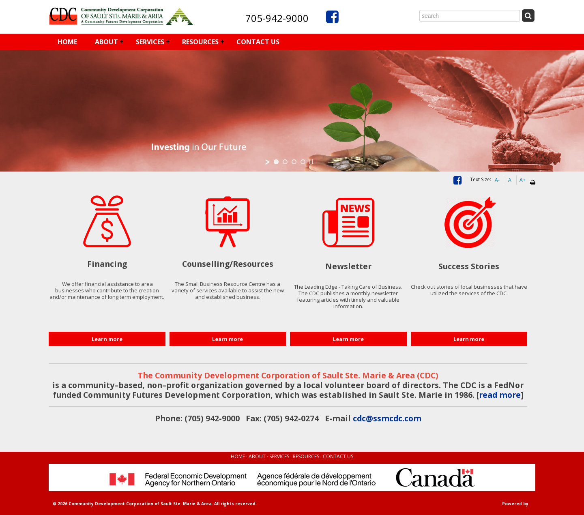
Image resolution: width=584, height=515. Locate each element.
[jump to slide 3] (294, 161)
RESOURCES (200, 41)
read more (500, 394)
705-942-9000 (277, 18)
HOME (67, 41)
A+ (523, 179)
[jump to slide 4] (303, 161)
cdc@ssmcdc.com (387, 418)
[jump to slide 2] (285, 161)
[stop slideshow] (311, 161)
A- (497, 179)
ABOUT (106, 41)
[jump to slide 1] (276, 161)
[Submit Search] (528, 15)
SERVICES (150, 41)
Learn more (107, 339)
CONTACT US (257, 41)
